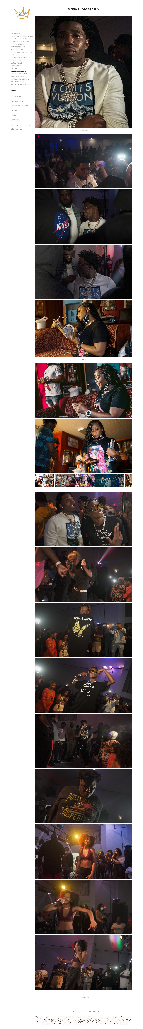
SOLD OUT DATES (17, 49)
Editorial (13, 90)
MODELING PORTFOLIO (19, 82)
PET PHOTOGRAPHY (17, 44)
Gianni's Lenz (14, 30)
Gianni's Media (15, 120)
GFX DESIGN (15, 110)
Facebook (14, 115)
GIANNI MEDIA (16, 97)
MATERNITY (15, 68)
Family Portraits (16, 66)
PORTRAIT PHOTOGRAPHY (20, 79)
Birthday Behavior (17, 33)
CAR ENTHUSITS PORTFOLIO (20, 58)
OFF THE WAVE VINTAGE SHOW (21, 52)
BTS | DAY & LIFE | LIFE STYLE (20, 60)
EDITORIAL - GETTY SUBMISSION (22, 36)
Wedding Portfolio (16, 63)
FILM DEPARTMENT (17, 101)
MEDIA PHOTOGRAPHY (19, 71)
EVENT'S (14, 55)
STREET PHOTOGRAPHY (19, 74)
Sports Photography (17, 76)
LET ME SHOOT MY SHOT (19, 106)
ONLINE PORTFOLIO (18, 47)
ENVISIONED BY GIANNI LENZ (21, 39)
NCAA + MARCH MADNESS (20, 41)
